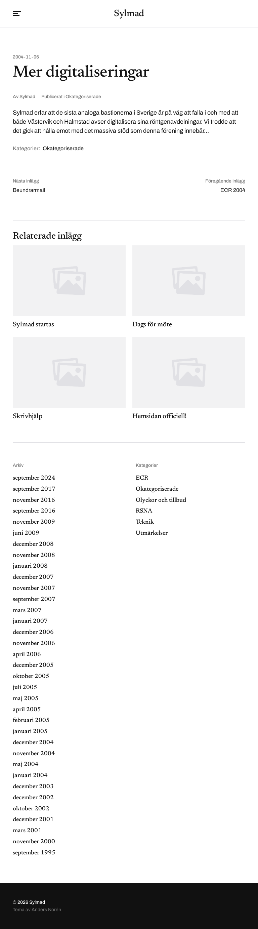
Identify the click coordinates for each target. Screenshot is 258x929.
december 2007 (33, 577)
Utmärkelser (152, 533)
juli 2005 (25, 688)
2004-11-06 (26, 57)
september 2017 (34, 489)
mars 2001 (27, 831)
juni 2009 (26, 533)
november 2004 (34, 754)
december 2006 (33, 633)
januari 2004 (30, 776)
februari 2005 (31, 721)
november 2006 (34, 644)
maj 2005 (26, 699)
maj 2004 (26, 765)
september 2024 (34, 478)
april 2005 (27, 710)
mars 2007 (27, 611)
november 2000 (34, 842)
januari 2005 (30, 732)
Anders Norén (46, 909)
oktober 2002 (31, 809)
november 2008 (34, 556)
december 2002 (33, 798)
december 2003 (33, 787)
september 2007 (34, 600)
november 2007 (34, 588)
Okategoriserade (83, 96)
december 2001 (33, 820)
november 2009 (34, 522)
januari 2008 (30, 566)
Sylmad (129, 13)
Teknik (145, 522)
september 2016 (34, 511)
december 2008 (33, 544)
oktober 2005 (31, 677)
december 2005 (33, 665)
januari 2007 (30, 621)
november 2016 (34, 500)
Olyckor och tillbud (161, 500)
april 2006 (27, 655)
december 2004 (33, 743)
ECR (142, 478)
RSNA (144, 511)
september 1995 (34, 853)
